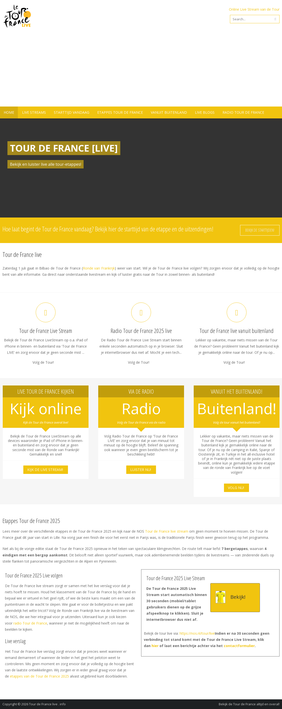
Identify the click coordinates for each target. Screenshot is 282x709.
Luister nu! (140, 469)
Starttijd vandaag (71, 112)
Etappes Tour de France (120, 112)
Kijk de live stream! (45, 469)
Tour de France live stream (166, 531)
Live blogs (205, 112)
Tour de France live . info (47, 704)
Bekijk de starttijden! (259, 230)
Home (9, 112)
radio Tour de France (30, 623)
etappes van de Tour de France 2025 (39, 676)
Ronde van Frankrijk (99, 268)
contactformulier (239, 645)
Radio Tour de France (243, 112)
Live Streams (34, 112)
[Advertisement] (141, 69)
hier (155, 645)
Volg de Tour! (43, 362)
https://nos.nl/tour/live (197, 633)
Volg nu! (236, 487)
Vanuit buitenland (169, 112)
